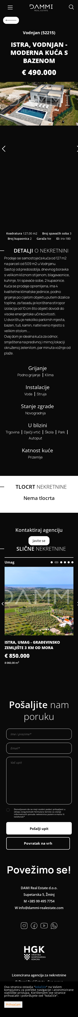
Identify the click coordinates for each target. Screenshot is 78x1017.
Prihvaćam (13, 1004)
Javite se (39, 540)
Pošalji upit (39, 828)
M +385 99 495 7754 (39, 901)
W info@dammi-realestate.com (39, 908)
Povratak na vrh (38, 843)
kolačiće (40, 987)
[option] (39, 104)
